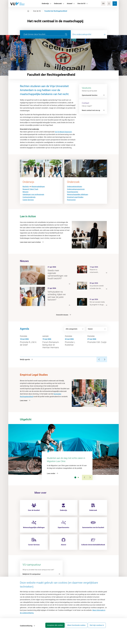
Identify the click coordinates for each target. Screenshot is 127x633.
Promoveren (71, 200)
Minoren (25, 192)
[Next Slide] (90, 477)
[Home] (28, 11)
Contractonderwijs (29, 197)
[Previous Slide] (84, 477)
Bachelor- (26, 186)
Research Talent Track (30, 189)
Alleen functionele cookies (75, 626)
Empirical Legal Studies (75, 197)
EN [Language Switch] (103, 3)
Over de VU (37, 11)
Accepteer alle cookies (52, 626)
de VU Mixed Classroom (63, 132)
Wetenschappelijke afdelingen (77, 194)
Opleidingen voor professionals (33, 194)
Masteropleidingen (38, 186)
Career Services (28, 200)
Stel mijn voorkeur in (97, 626)
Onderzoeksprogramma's (76, 189)
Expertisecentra (72, 192)
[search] (66, 34)
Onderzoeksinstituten (74, 186)
